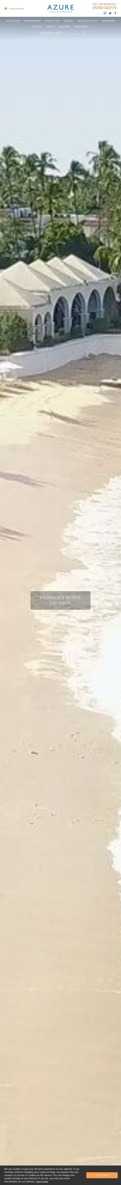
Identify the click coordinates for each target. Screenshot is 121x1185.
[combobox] (60, 32)
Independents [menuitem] (81, 26)
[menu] (60, 25)
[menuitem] (13, 21)
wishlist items (16, 8)
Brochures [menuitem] (65, 26)
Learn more (42, 1181)
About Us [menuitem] (37, 26)
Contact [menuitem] (50, 26)
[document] (61, 1175)
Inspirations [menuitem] (108, 20)
